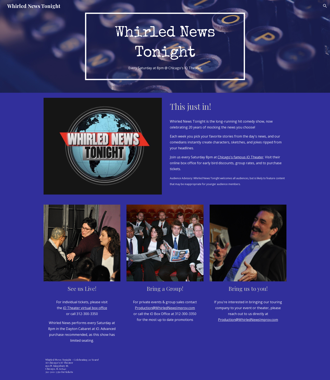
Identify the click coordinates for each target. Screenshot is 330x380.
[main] (165, 46)
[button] (325, 6)
